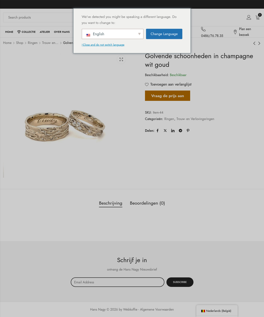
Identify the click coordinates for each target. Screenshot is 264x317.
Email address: (117, 282)
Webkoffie (130, 309)
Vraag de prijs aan (167, 96)
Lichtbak (121, 59)
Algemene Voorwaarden (157, 309)
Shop (19, 42)
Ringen (33, 42)
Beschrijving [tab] (110, 203)
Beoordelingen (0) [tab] (147, 203)
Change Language (164, 33)
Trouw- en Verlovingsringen (50, 42)
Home (7, 42)
